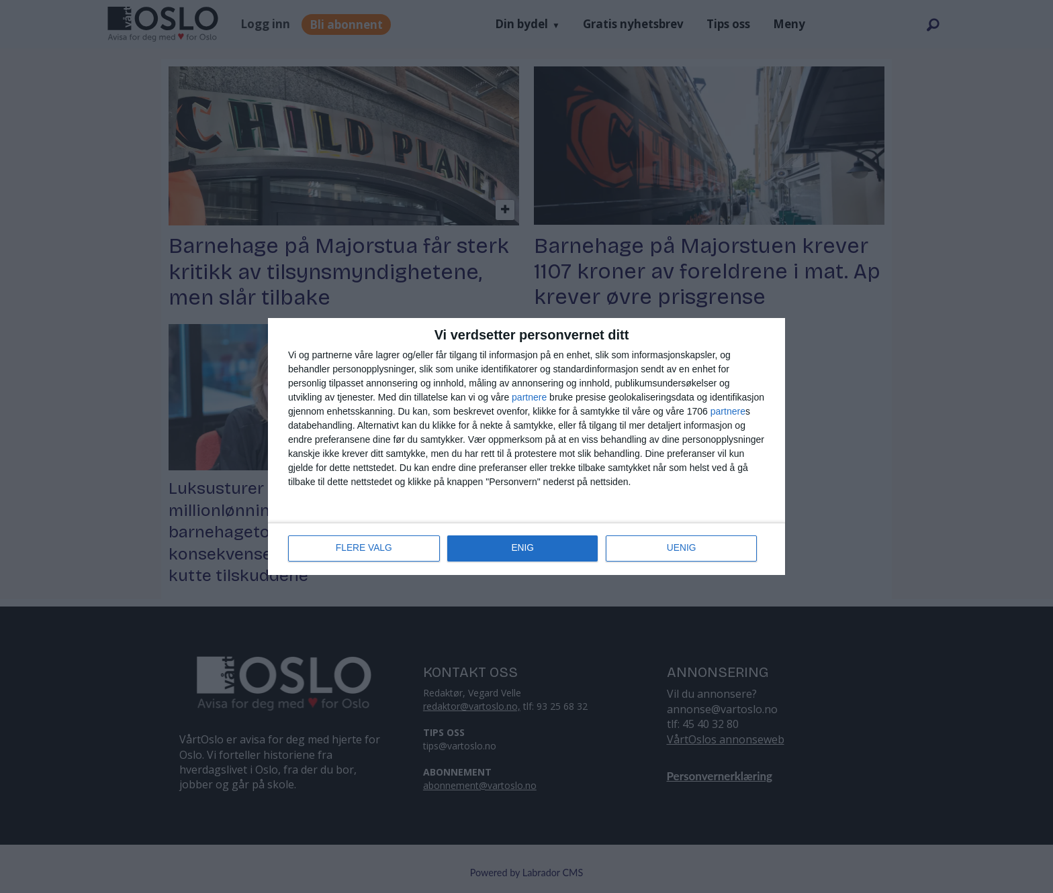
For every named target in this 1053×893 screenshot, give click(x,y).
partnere (529, 398)
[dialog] (526, 447)
